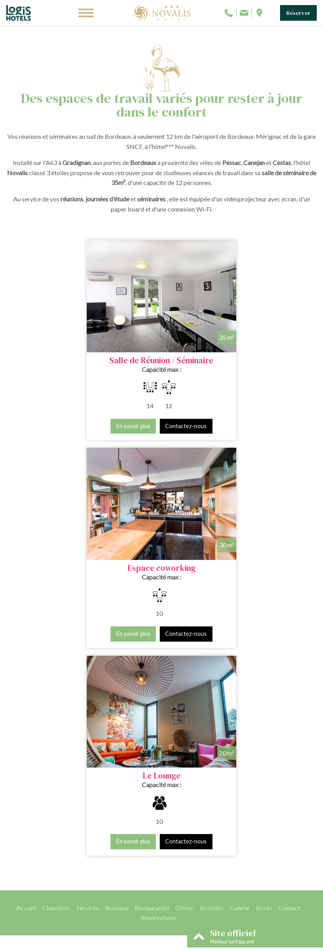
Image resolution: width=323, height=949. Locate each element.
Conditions (174, 942)
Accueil (26, 681)
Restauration (152, 681)
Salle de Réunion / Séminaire (89, 351)
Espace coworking (234, 351)
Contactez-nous (113, 417)
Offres (184, 681)
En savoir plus (60, 417)
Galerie (240, 681)
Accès (264, 681)
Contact (289, 681)
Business (116, 681)
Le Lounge (161, 549)
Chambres (56, 681)
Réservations (158, 691)
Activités (212, 681)
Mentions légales (140, 942)
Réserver (298, 13)
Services (88, 681)
